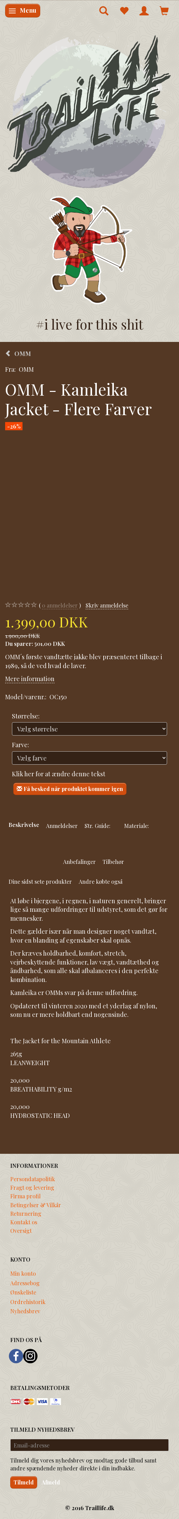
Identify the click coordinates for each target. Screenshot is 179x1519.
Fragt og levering (32, 1187)
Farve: (20, 745)
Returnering (25, 1213)
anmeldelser (60, 605)
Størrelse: (26, 716)
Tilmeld (24, 1482)
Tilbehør (113, 861)
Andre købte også (100, 881)
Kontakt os (23, 1222)
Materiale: (136, 825)
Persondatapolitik (32, 1179)
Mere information (30, 679)
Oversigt (21, 1230)
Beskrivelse (24, 824)
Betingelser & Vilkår (35, 1205)
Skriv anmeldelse (107, 605)
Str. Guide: (97, 825)
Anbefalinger (79, 861)
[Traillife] (89, 111)
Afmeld (51, 1482)
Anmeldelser (62, 825)
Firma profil (25, 1196)
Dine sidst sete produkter (40, 881)
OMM (26, 369)
